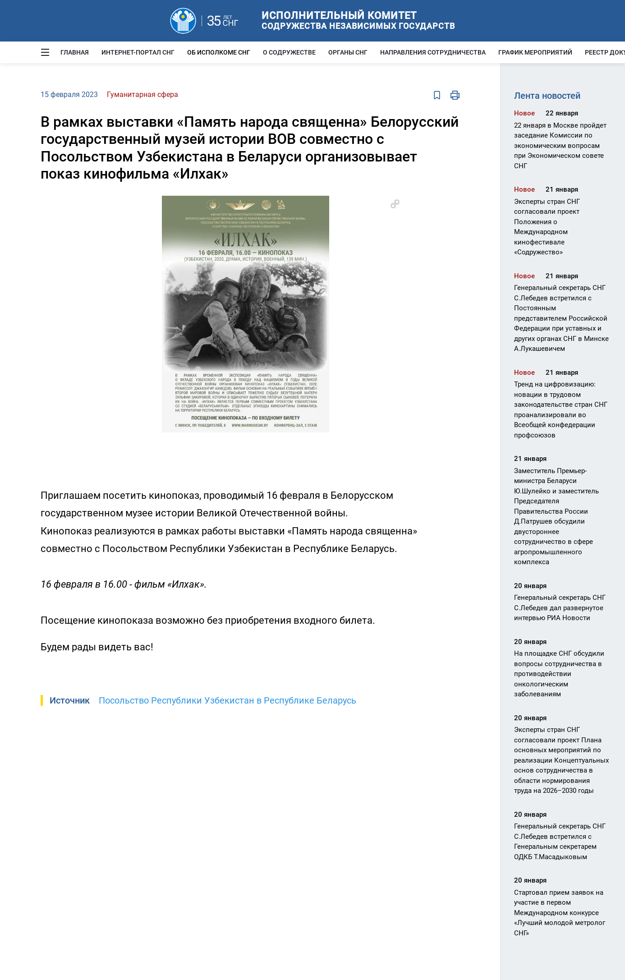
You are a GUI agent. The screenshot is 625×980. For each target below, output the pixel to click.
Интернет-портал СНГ (138, 52)
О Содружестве (289, 52)
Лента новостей (547, 95)
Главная (74, 52)
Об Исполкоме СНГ (218, 52)
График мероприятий (535, 52)
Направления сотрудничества (433, 52)
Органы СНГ (348, 52)
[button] (395, 204)
